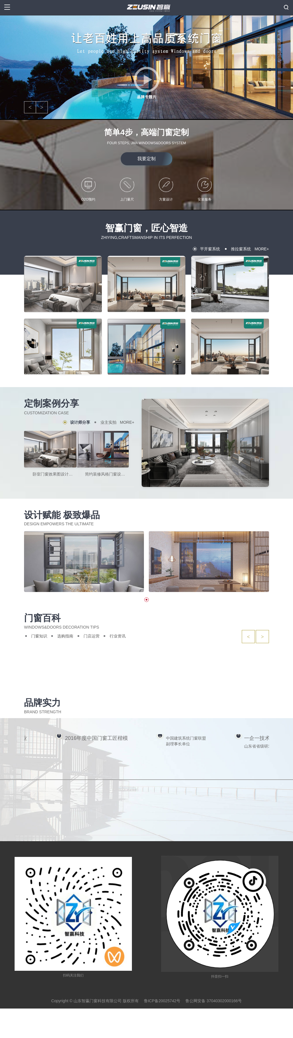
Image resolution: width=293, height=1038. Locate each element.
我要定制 (146, 158)
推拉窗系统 (241, 249)
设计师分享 (80, 422)
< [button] (29, 107)
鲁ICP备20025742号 (162, 1030)
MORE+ (262, 249)
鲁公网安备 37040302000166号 (213, 1030)
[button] (146, 599)
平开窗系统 (210, 249)
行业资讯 (118, 636)
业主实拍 (108, 422)
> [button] (41, 107)
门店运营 (92, 636)
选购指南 (65, 636)
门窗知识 (39, 636)
